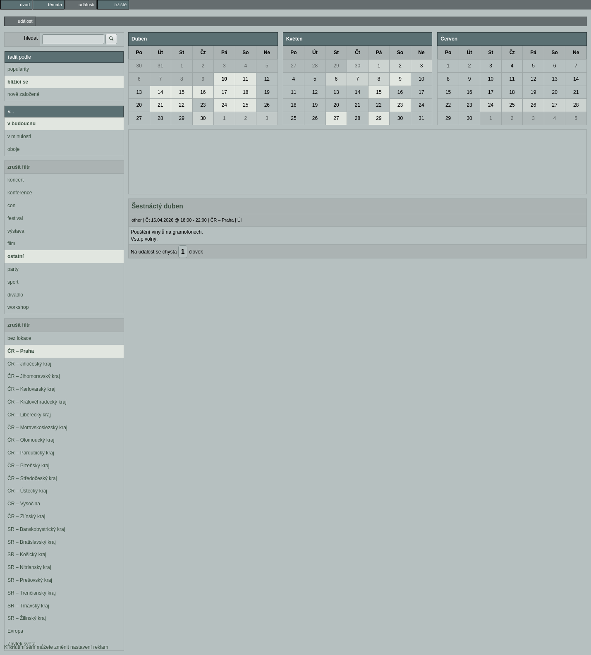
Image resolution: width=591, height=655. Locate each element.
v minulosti (19, 136)
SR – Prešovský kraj (29, 580)
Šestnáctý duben (157, 206)
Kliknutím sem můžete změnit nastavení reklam (56, 647)
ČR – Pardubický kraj (30, 453)
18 (245, 92)
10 (224, 79)
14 (160, 92)
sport (13, 282)
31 (160, 66)
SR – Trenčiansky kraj (31, 593)
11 (245, 79)
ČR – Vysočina (23, 504)
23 (203, 105)
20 (139, 105)
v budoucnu (21, 124)
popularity (18, 69)
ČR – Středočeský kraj (32, 478)
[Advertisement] (357, 161)
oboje (13, 149)
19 (267, 92)
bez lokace (19, 338)
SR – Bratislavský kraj (31, 542)
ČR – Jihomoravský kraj (33, 376)
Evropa (15, 631)
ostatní (15, 256)
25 (245, 105)
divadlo (15, 295)
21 (160, 105)
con (11, 205)
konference (19, 193)
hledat (31, 38)
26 (267, 105)
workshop (18, 307)
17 (224, 92)
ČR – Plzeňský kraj (28, 466)
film (11, 243)
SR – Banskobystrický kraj (36, 529)
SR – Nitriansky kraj (29, 567)
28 (160, 118)
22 (181, 105)
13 (139, 92)
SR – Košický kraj (26, 554)
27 (139, 118)
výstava (15, 231)
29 (181, 118)
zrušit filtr (18, 167)
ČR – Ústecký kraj (27, 491)
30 (139, 66)
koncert (15, 180)
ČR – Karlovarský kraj (31, 389)
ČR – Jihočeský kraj (29, 364)
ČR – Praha (20, 351)
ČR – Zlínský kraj (26, 516)
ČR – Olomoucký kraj (30, 440)
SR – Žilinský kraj (26, 618)
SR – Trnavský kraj (28, 606)
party (13, 269)
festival (15, 218)
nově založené (23, 94)
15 (181, 92)
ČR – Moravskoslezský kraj (37, 427)
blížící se (17, 82)
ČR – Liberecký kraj (29, 415)
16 (203, 92)
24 (224, 105)
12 (267, 79)
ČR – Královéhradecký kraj (37, 402)
